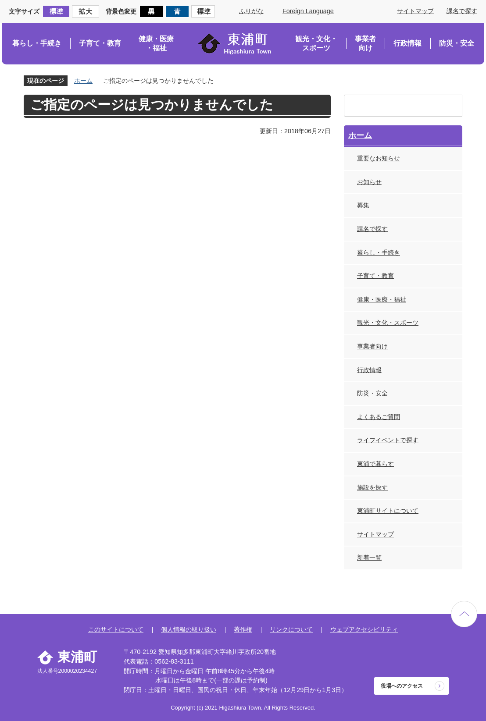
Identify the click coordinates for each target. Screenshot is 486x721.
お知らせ (369, 181)
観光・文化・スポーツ (316, 43)
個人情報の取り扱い (188, 629)
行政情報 (407, 43)
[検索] (395, 106)
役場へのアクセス (402, 686)
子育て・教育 (100, 43)
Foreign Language (308, 10)
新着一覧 (369, 557)
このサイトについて (115, 629)
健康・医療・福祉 (156, 43)
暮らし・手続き (36, 43)
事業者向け (365, 43)
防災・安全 (456, 43)
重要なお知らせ (378, 158)
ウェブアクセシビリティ (364, 629)
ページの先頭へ (464, 614)
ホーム (83, 80)
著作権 (243, 629)
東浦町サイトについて (387, 510)
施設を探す (372, 487)
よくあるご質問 (378, 416)
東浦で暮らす (375, 463)
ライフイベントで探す (387, 440)
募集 (363, 205)
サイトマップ (415, 10)
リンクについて (291, 629)
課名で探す (462, 10)
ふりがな (251, 10)
